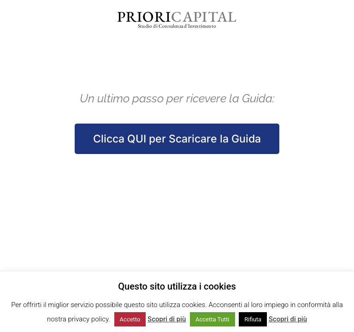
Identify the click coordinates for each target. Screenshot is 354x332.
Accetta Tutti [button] (212, 319)
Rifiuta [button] (252, 319)
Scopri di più (167, 319)
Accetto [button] (130, 319)
